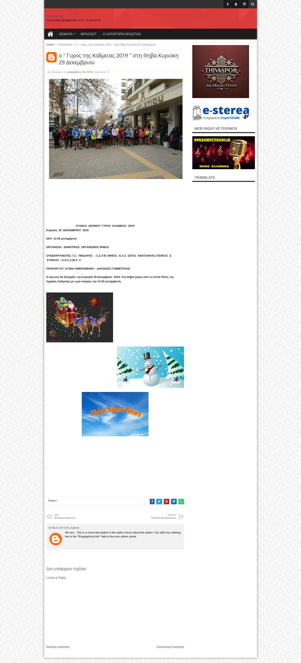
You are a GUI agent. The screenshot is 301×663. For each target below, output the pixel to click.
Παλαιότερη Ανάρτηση (170, 646)
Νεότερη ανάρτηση (57, 646)
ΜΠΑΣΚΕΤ (89, 33)
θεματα (66, 33)
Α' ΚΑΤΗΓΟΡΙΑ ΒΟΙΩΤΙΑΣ (122, 33)
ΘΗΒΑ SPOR (54, 16)
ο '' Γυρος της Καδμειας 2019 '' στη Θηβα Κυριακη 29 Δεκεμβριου (119, 59)
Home (50, 34)
